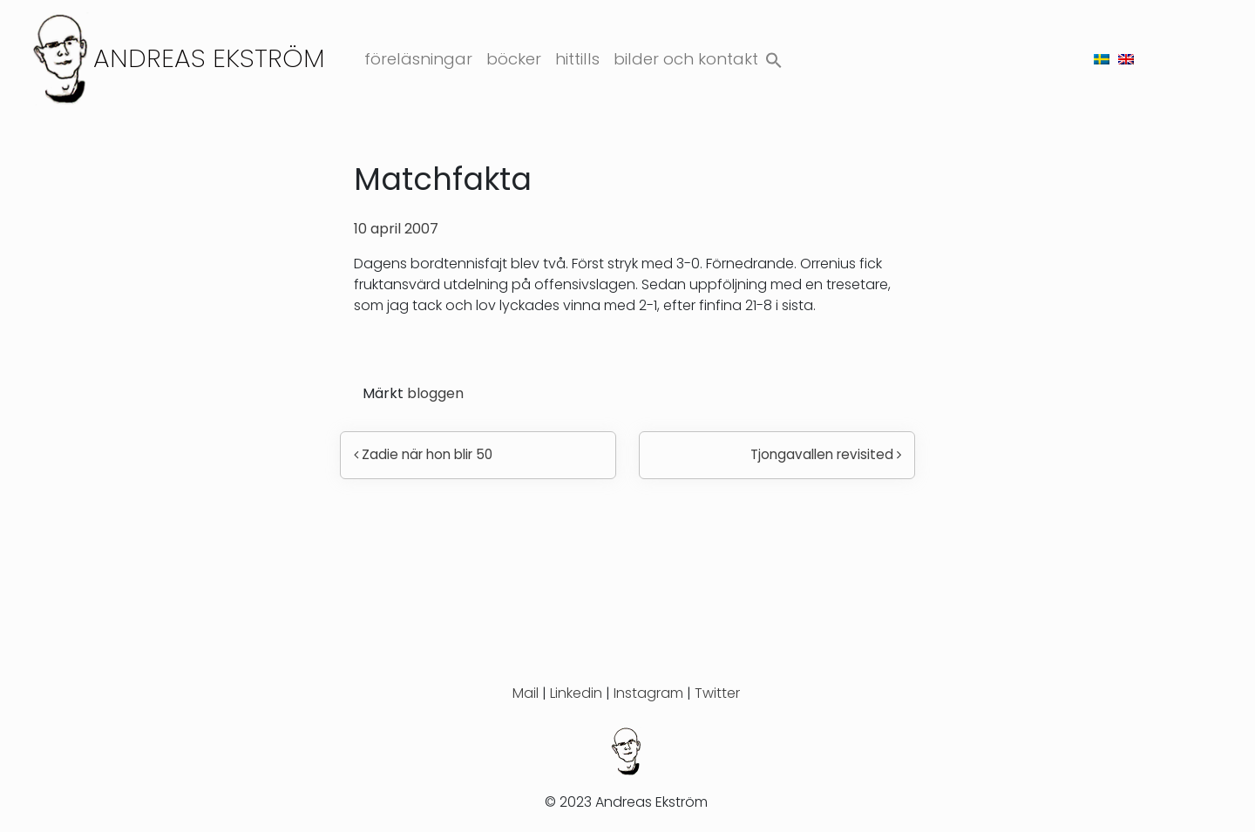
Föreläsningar (418, 59)
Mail (525, 693)
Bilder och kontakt (686, 59)
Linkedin (576, 693)
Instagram (648, 693)
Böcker (513, 59)
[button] (774, 56)
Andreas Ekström (209, 58)
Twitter (717, 693)
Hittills (577, 59)
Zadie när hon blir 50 (423, 454)
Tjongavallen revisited (825, 454)
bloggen (435, 393)
